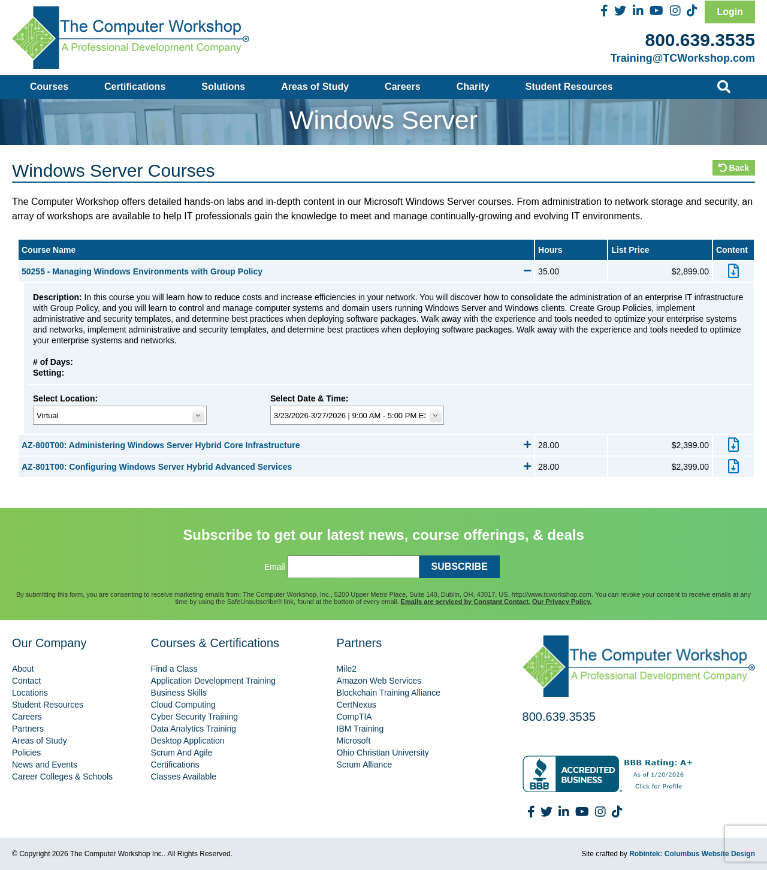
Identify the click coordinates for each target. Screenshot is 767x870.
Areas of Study (315, 86)
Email (274, 567)
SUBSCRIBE (459, 566)
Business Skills (179, 692)
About (23, 668)
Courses (49, 86)
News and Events (44, 764)
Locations (30, 692)
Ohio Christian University (383, 752)
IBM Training (360, 728)
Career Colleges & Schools (62, 776)
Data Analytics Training (193, 728)
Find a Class (174, 668)
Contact (26, 680)
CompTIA (354, 716)
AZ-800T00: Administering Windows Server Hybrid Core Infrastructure (276, 445)
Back (733, 168)
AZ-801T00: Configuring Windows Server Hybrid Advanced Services (276, 467)
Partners (28, 728)
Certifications (134, 86)
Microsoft (354, 740)
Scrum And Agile (182, 752)
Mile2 (347, 668)
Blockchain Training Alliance (389, 692)
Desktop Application (188, 740)
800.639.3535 (700, 40)
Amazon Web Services (379, 680)
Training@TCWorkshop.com (683, 58)
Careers (403, 86)
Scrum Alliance (364, 764)
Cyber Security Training (194, 716)
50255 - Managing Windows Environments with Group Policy (276, 271)
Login (730, 12)
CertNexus (356, 704)
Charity (473, 86)
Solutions (223, 86)
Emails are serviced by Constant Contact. (465, 601)
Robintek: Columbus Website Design (692, 854)
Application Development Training (213, 680)
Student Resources (569, 86)
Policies (26, 752)
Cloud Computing (183, 704)
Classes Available (183, 776)
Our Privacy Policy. (561, 601)
